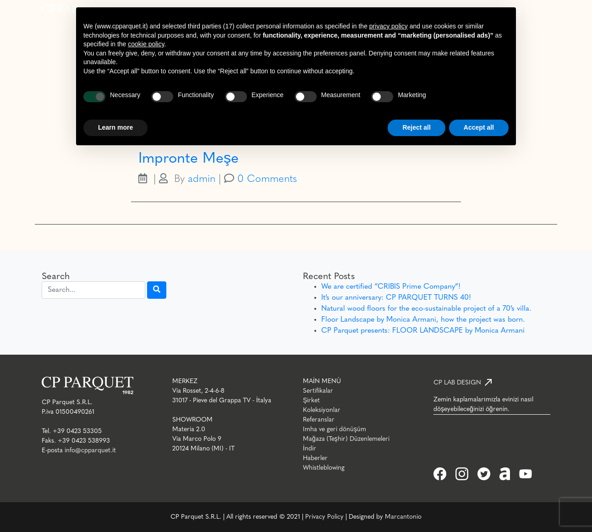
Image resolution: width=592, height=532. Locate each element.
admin (201, 179)
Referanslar (318, 420)
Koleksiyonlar (321, 410)
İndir (309, 448)
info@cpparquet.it (90, 450)
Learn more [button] (115, 127)
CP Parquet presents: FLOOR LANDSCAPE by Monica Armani (423, 331)
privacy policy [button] (388, 26)
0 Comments (267, 179)
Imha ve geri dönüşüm (334, 429)
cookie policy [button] (146, 44)
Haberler (315, 458)
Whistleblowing (324, 468)
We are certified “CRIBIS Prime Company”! (390, 287)
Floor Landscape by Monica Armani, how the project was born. (423, 320)
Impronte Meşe (188, 159)
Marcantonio (403, 517)
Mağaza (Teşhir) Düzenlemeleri (346, 439)
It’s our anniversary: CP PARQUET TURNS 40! (396, 298)
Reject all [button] (416, 127)
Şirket (311, 400)
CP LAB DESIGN (457, 382)
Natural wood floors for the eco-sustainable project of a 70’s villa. (426, 309)
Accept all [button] (479, 127)
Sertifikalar (318, 391)
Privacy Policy (324, 517)
